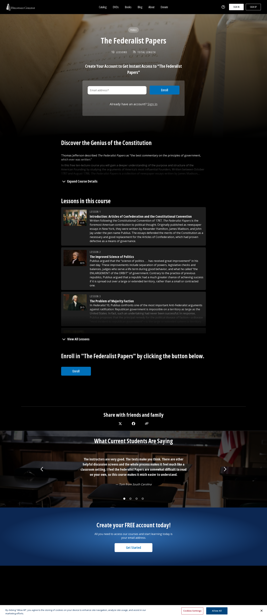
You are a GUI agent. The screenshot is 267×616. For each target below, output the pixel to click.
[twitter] (120, 424)
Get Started (133, 547)
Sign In (152, 104)
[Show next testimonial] (224, 469)
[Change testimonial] (124, 499)
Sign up (253, 7)
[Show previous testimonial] (42, 469)
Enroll (76, 371)
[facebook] (133, 424)
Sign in (236, 7)
